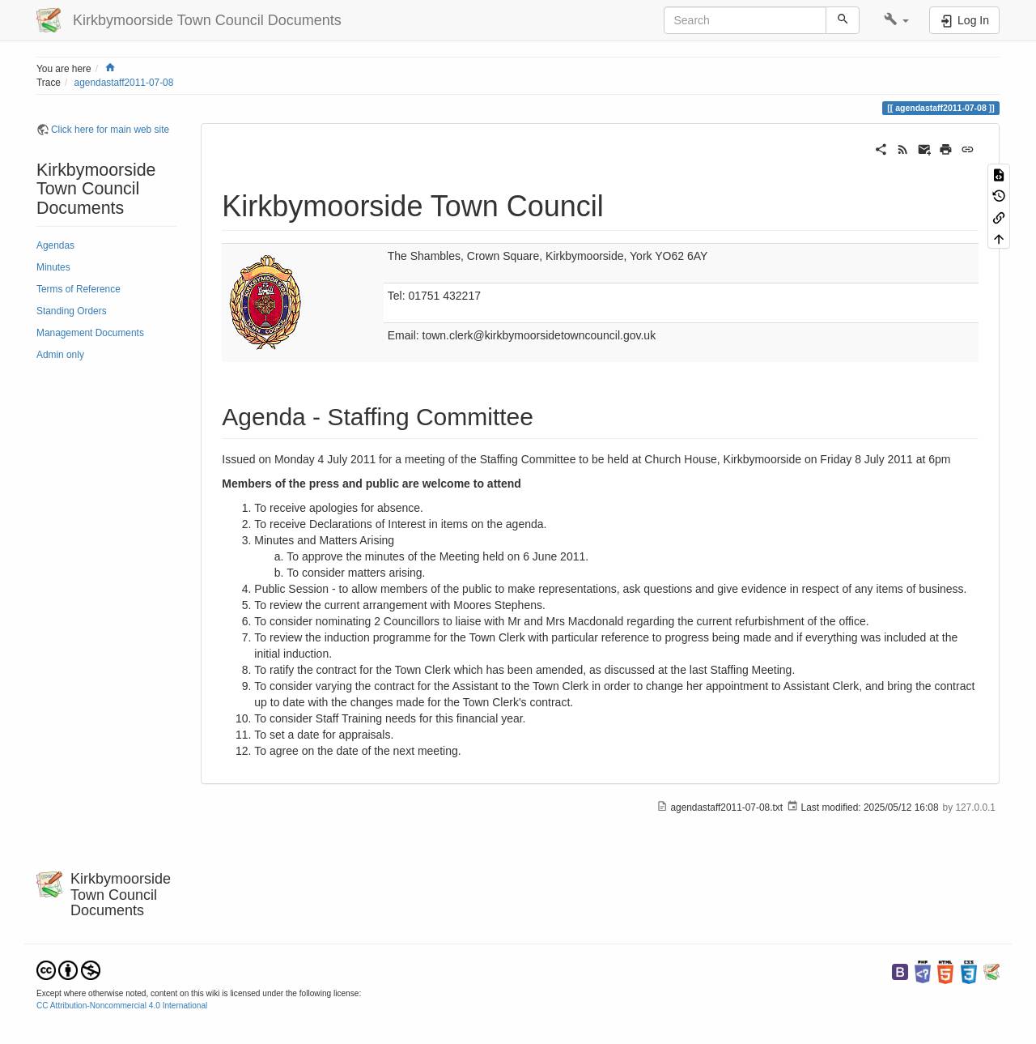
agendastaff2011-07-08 (124, 82)
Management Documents (90, 333)
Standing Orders (71, 311)
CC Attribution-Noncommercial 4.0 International (121, 1005)
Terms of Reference (78, 289)
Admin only (60, 354)
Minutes (53, 267)
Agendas (55, 245)
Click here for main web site (110, 129)
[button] (896, 20)
